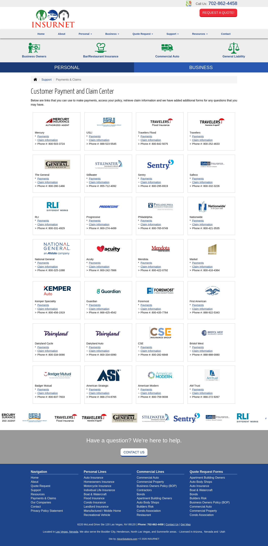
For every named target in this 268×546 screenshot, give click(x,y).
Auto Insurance (93, 477)
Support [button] (173, 33)
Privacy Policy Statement (47, 510)
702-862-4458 (222, 3)
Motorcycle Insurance (97, 485)
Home (41, 33)
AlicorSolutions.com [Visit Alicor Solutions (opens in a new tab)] (127, 538)
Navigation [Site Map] (39, 472)
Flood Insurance (94, 498)
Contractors (144, 490)
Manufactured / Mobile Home (102, 510)
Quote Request (40, 485)
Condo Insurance (95, 502)
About (61, 33)
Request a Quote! (218, 13)
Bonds (141, 494)
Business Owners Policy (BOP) (157, 485)
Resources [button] (200, 33)
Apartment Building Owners (154, 498)
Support (46, 79)
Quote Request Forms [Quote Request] (206, 472)
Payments (43, 136)
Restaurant (144, 514)
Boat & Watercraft (95, 494)
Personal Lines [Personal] (95, 472)
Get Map (186, 524)
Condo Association (149, 510)
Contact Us (133, 452)
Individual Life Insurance (99, 490)
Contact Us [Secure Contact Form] (172, 524)
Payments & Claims (43, 498)
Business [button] (112, 33)
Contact (226, 33)
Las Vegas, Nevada (67, 531)
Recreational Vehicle (97, 514)
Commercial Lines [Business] (150, 472)
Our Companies (41, 502)
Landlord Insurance (96, 506)
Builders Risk (145, 506)
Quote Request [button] (143, 33)
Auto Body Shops (148, 502)
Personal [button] (85, 33)
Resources (38, 494)
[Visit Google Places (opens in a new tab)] (189, 3)
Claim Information (47, 140)
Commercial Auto (148, 477)
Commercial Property (150, 481)
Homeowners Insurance (99, 481)
